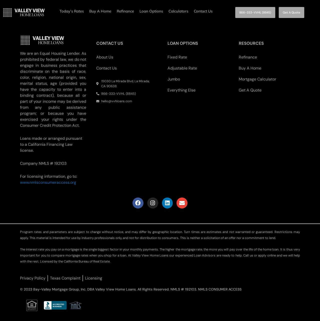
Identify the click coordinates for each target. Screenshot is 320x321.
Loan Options (151, 11)
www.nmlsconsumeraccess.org (48, 182)
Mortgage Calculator (257, 79)
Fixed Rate (177, 57)
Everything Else (182, 90)
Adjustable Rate (182, 68)
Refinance (125, 11)
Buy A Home (100, 11)
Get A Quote (250, 90)
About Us (104, 57)
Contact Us (203, 11)
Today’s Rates (72, 11)
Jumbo (174, 79)
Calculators (178, 11)
